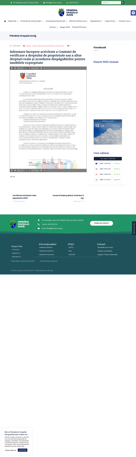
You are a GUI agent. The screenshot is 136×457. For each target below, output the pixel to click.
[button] (133, 12)
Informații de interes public (32, 21)
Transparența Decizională (56, 21)
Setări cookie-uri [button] (10, 450)
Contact (53, 27)
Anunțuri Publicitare (48, 46)
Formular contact (101, 223)
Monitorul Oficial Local (78, 21)
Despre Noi (13, 21)
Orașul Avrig (111, 21)
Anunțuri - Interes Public (34, 46)
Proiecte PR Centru (79, 27)
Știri (62, 46)
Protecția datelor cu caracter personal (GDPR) (23, 261)
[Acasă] (5, 21)
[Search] (122, 2)
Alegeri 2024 (65, 27)
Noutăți (58, 46)
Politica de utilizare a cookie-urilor (48, 261)
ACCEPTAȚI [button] (22, 450)
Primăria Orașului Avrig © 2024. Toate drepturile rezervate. (32, 271)
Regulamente (96, 21)
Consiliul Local (125, 21)
